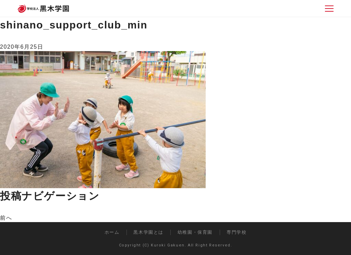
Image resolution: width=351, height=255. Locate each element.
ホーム (112, 232)
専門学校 (236, 232)
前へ (6, 218)
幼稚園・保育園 (195, 232)
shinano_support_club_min (73, 25)
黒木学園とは (148, 232)
